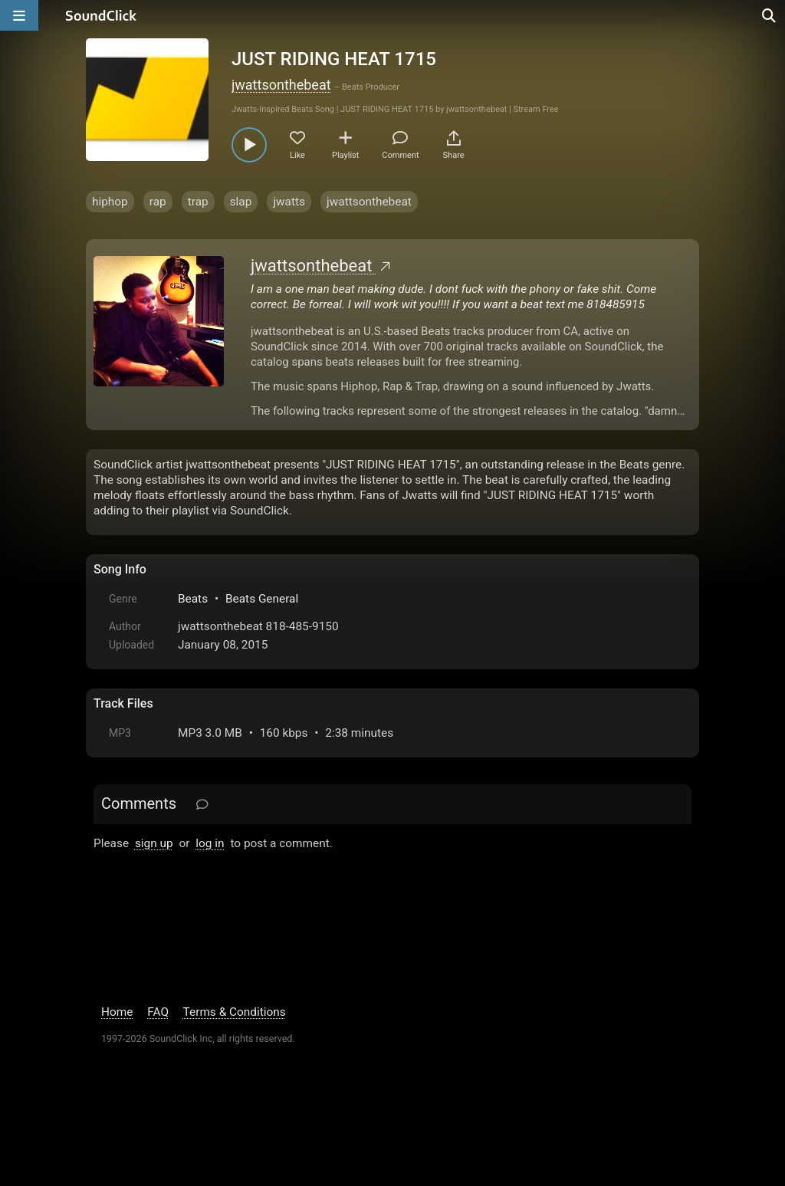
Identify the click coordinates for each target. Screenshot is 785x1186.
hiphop (110, 202)
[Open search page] (769, 15)
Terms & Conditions (234, 1012)
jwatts (289, 202)
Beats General (261, 599)
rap (157, 202)
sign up (154, 843)
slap (241, 202)
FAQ (158, 1012)
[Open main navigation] (19, 15)
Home (117, 1012)
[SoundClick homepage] (101, 15)
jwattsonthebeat (281, 85)
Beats (193, 599)
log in (209, 843)
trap (198, 202)
